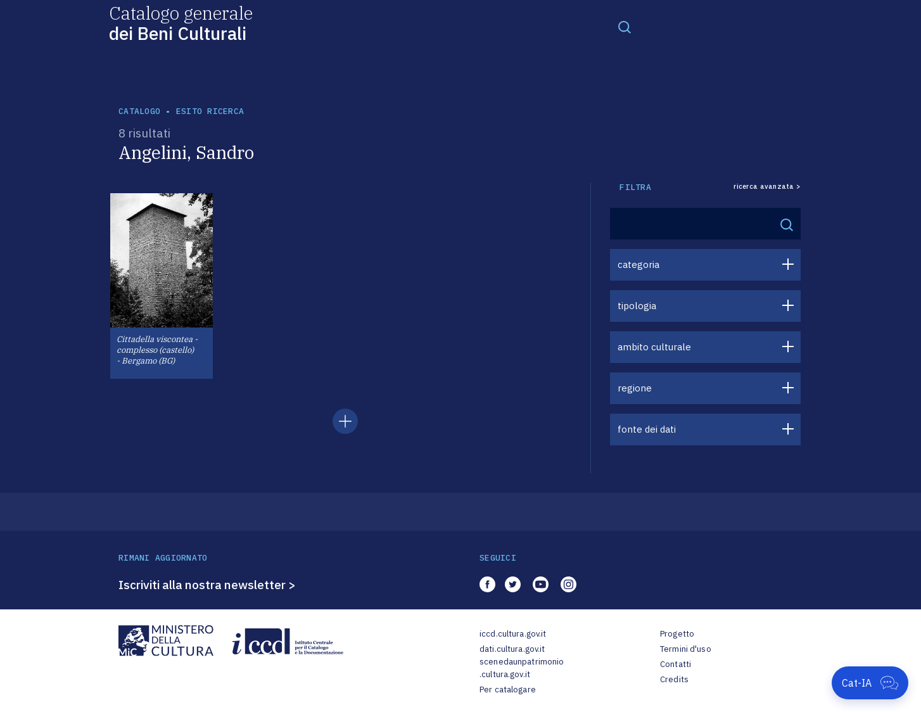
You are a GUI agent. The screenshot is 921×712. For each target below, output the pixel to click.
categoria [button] (638, 264)
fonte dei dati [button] (647, 429)
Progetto (677, 633)
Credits (674, 679)
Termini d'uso (685, 649)
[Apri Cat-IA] (870, 682)
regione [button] (635, 388)
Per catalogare (508, 689)
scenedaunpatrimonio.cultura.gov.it (522, 668)
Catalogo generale (181, 22)
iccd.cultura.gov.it (513, 633)
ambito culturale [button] (654, 347)
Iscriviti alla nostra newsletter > (207, 584)
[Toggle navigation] (625, 26)
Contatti (675, 664)
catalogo (139, 111)
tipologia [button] (637, 306)
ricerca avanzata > (767, 186)
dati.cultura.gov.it (512, 649)
